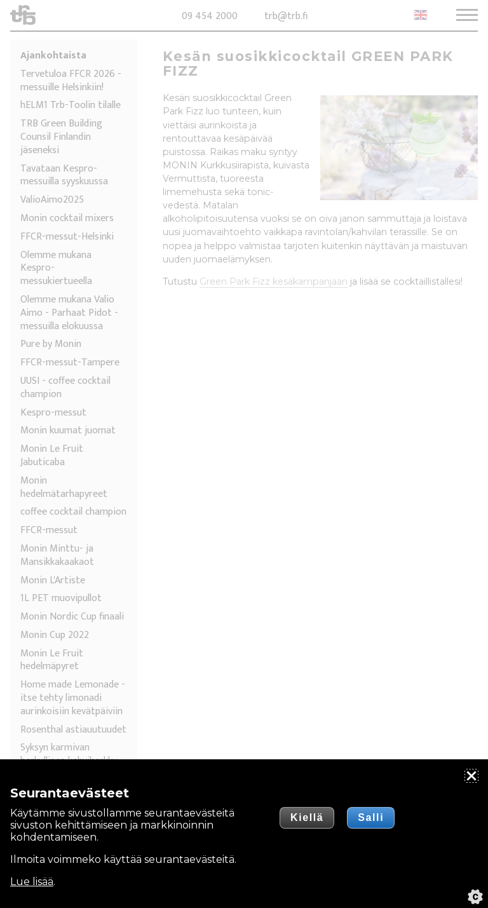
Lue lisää (31, 882)
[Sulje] (471, 775)
